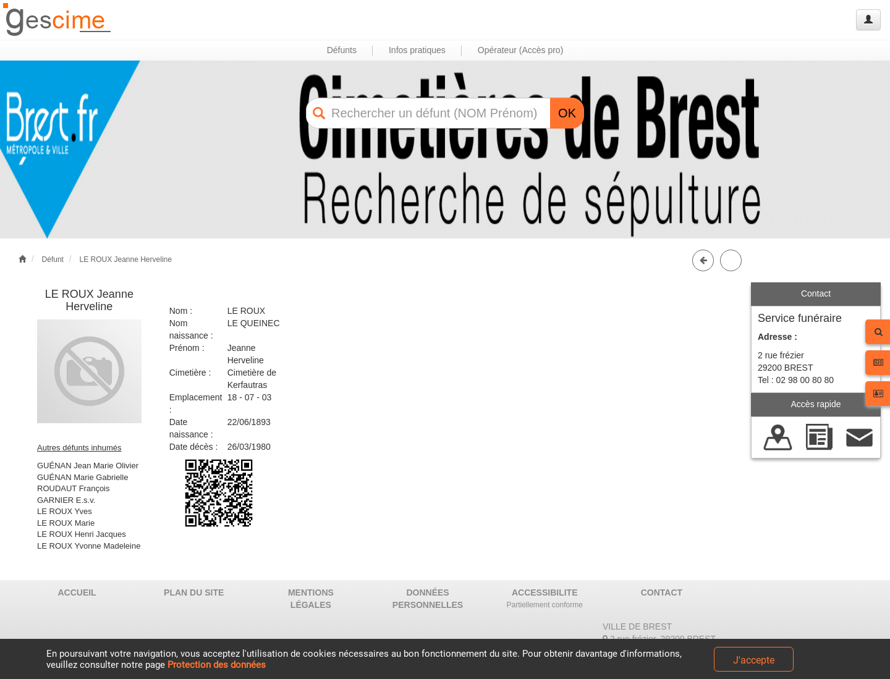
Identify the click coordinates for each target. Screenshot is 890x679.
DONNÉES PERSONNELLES (427, 599)
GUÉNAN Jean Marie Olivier (87, 465)
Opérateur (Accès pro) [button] (521, 50)
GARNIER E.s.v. (66, 500)
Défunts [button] (342, 50)
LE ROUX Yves (64, 511)
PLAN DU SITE (194, 592)
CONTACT (661, 592)
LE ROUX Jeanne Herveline (125, 259)
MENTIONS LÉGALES (311, 599)
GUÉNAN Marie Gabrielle (82, 477)
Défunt (53, 259)
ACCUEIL (76, 592)
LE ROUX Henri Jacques (81, 534)
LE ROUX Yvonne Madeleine (88, 545)
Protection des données (216, 664)
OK (567, 113)
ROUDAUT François (73, 488)
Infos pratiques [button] (417, 50)
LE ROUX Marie (66, 523)
